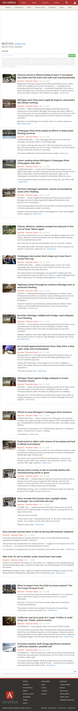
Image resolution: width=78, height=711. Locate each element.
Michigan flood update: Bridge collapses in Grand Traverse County (42, 379)
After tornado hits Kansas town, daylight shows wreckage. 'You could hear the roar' (42, 500)
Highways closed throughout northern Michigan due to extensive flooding (46, 286)
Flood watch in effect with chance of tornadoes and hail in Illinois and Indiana (46, 443)
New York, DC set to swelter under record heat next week (32, 556)
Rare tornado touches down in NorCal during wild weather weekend (38, 531)
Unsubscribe (71, 708)
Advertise (44, 708)
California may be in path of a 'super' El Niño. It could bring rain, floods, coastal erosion (44, 619)
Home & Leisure (40, 7)
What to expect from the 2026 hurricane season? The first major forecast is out (44, 587)
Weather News (32, 81)
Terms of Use (62, 708)
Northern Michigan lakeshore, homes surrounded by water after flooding (44, 190)
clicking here (12, 66)
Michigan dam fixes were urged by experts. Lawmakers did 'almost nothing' (46, 101)
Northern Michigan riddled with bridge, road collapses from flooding (45, 316)
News (43, 685)
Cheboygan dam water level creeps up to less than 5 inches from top (44, 257)
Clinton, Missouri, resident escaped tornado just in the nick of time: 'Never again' (45, 227)
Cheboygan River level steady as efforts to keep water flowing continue (45, 132)
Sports (70, 7)
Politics (62, 7)
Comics (43, 688)
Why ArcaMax (64, 694)
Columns (44, 691)
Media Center (64, 697)
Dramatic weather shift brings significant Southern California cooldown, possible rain (44, 645)
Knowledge (52, 7)
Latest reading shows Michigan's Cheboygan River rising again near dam (43, 162)
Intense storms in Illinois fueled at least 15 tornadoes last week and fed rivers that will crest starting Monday (46, 76)
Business (8, 7)
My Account (64, 691)
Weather (20, 81)
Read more (64, 93)
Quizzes (44, 694)
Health (29, 7)
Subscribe (72, 55)
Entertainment (19, 7)
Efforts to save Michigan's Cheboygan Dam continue (44, 412)
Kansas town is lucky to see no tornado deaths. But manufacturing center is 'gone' (43, 471)
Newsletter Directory (67, 700)
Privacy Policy (52, 708)
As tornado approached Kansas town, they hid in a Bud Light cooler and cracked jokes (45, 347)
